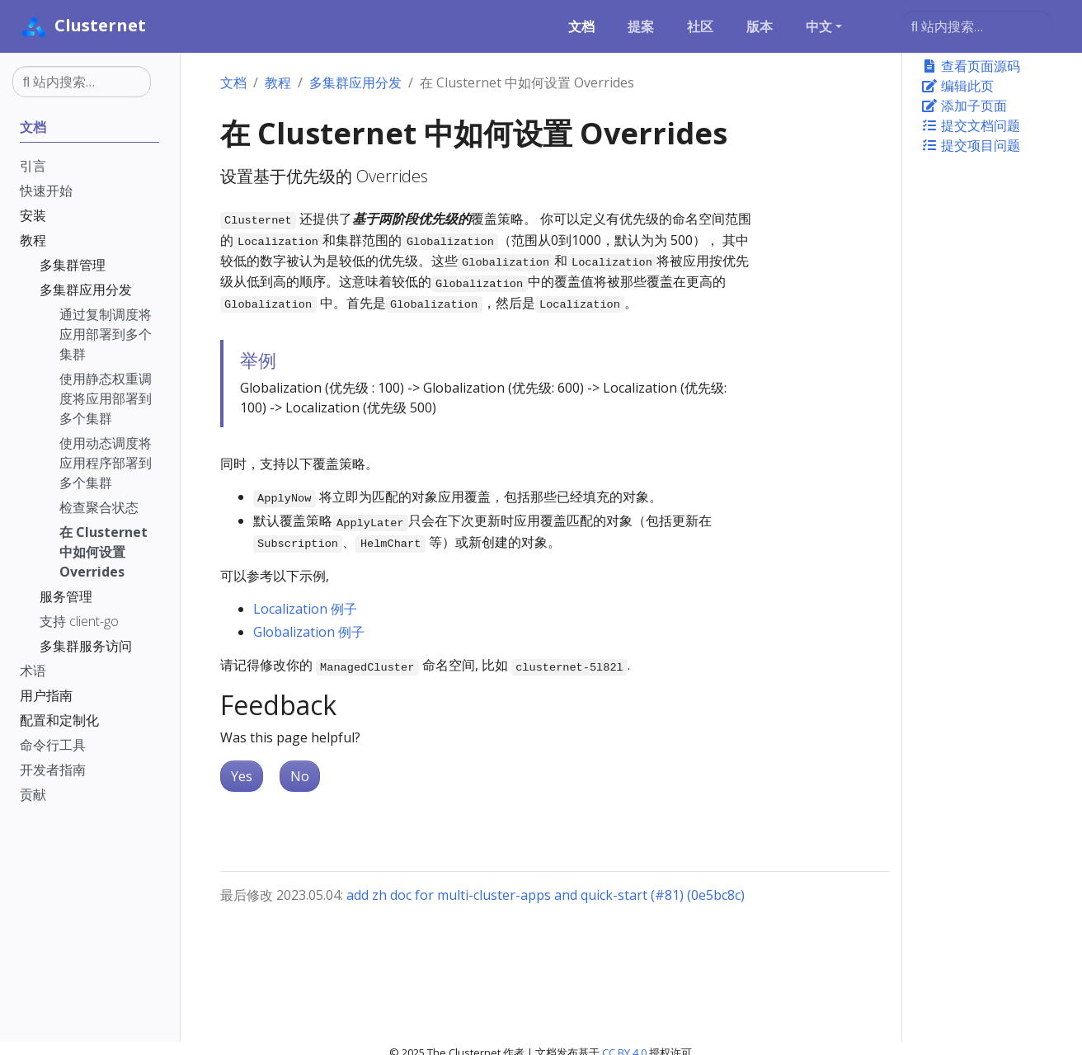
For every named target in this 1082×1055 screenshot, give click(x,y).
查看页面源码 (970, 66)
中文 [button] (819, 26)
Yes (241, 776)
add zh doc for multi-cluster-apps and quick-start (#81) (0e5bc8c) (545, 895)
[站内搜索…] (976, 26)
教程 (278, 82)
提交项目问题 (970, 145)
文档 (233, 82)
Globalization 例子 (309, 632)
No (299, 776)
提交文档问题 (970, 125)
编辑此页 (957, 86)
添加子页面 (964, 106)
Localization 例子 (305, 609)
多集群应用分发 (355, 82)
